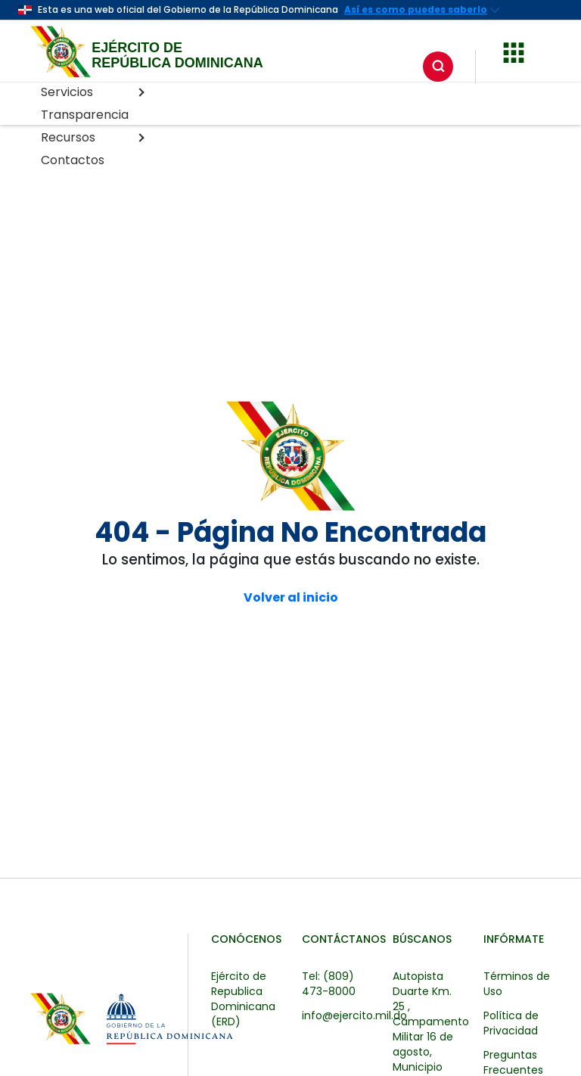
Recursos (92, 137)
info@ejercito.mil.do (354, 1015)
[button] (514, 50)
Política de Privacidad (511, 1023)
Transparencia (85, 114)
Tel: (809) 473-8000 (329, 984)
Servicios (92, 92)
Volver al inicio (291, 598)
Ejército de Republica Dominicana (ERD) (243, 999)
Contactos (72, 160)
